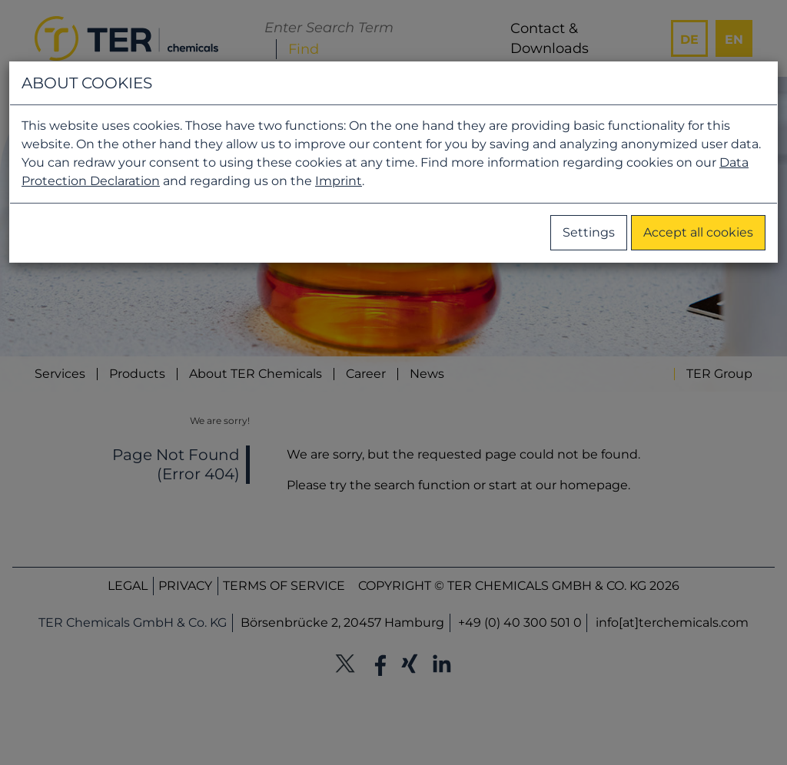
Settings (589, 232)
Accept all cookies (698, 232)
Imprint (338, 181)
